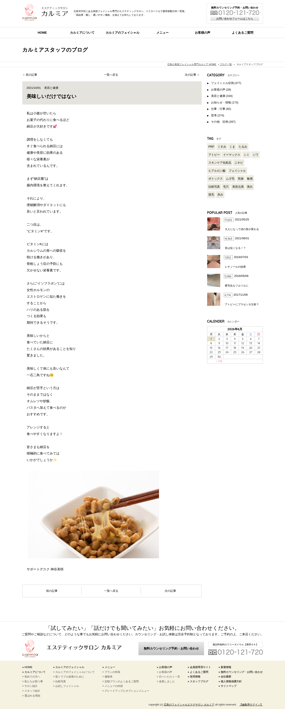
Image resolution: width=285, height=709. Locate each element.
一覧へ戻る (111, 74)
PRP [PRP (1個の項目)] (211, 146)
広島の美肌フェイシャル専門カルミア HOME (191, 64)
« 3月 (219, 361)
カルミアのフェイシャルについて (75, 672)
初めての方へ (32, 676)
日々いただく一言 (169, 676)
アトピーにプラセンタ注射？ (242, 304)
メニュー (162, 32)
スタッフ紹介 (32, 690)
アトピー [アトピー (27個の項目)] (214, 154)
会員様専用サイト (200, 667)
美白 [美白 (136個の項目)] (250, 186)
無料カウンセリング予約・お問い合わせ (171, 648)
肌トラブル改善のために (69, 676)
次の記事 (190, 74)
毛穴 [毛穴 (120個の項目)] (226, 186)
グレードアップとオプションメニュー (127, 690)
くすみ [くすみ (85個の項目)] (222, 146)
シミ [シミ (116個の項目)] (246, 154)
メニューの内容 (114, 686)
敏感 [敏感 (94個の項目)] (250, 178)
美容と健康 (51, 87)
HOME (42, 32)
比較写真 (60, 681)
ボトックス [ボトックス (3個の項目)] (215, 178)
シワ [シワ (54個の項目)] (255, 154)
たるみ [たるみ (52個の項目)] (243, 146)
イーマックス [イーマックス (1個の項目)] (231, 154)
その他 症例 (219, 121)
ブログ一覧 (226, 64)
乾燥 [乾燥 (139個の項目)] (241, 178)
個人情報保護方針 (231, 681)
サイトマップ (228, 686)
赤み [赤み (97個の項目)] (220, 194)
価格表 (108, 676)
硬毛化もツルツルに (236, 285)
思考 (214, 115)
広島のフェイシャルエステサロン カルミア (189, 704)
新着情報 (226, 667)
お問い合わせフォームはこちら (234, 18)
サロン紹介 (31, 686)
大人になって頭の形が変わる (242, 229)
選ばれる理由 (32, 695)
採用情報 (195, 676)
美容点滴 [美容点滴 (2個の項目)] (238, 186)
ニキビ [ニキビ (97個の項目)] (238, 162)
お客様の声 (202, 32)
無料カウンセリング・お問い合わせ (242, 672)
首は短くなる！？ (235, 248)
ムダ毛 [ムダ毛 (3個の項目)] (230, 178)
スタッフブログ (199, 681)
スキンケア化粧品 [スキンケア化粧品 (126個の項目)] (219, 162)
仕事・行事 (218, 108)
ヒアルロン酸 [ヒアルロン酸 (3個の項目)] (217, 170)
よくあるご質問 (199, 672)
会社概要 (226, 676)
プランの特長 (112, 672)
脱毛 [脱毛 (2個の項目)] (211, 194)
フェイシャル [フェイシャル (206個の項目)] (237, 170)
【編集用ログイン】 (251, 704)
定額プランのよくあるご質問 (122, 681)
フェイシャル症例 (222, 83)
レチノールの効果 (235, 266)
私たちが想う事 (33, 681)
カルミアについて (82, 32)
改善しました (167, 681)
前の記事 (31, 74)
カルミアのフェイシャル (122, 32)
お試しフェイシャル (67, 686)
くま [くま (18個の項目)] (232, 146)
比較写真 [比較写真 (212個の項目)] (214, 186)
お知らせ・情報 (221, 102)
